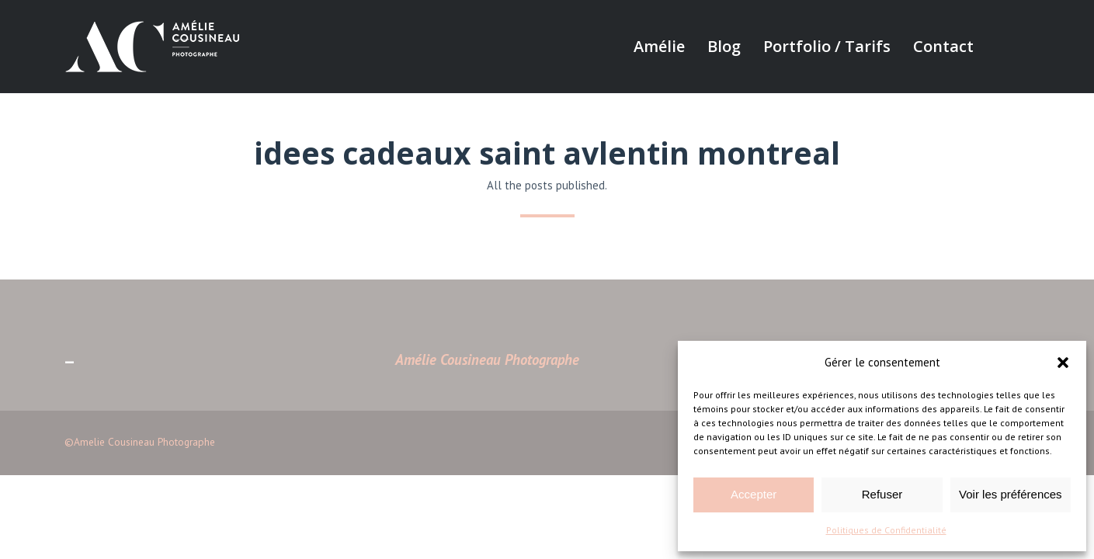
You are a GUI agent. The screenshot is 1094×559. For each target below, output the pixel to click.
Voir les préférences (1010, 494)
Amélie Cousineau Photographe (487, 359)
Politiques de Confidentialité (886, 530)
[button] (1063, 362)
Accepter (753, 494)
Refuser (882, 494)
